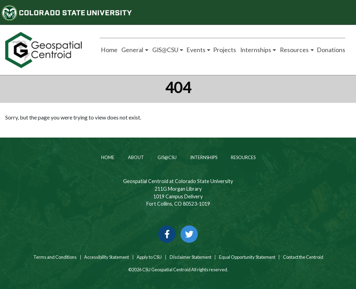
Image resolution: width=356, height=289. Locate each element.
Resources (243, 157)
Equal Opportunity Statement (247, 257)
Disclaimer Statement (190, 257)
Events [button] (195, 49)
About (135, 157)
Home (109, 49)
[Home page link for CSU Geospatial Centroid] (44, 50)
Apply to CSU (149, 257)
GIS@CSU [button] (164, 49)
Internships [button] (255, 49)
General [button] (131, 49)
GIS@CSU (167, 157)
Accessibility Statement (106, 257)
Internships (203, 157)
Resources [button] (294, 49)
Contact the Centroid (303, 257)
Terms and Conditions (54, 257)
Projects (224, 49)
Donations (331, 49)
